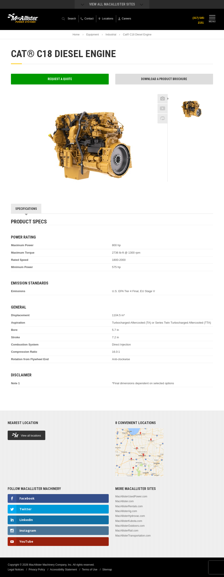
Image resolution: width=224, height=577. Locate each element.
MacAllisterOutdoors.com (130, 525)
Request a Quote (60, 79)
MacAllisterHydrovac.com (130, 515)
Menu (212, 18)
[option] (190, 108)
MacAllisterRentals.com (129, 506)
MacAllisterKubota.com (128, 521)
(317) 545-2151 (198, 20)
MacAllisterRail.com (126, 530)
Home (76, 34)
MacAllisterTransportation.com (133, 535)
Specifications (26, 208)
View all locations (26, 435)
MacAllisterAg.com (126, 511)
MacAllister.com (124, 501)
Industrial (111, 34)
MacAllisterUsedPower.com (131, 496)
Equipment (92, 34)
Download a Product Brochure (164, 79)
